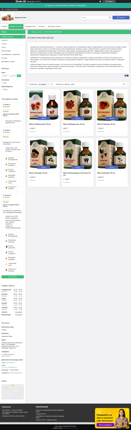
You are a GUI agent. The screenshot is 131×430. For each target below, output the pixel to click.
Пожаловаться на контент (70, 428)
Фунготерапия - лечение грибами (12, 410)
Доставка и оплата (54, 26)
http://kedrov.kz (10, 362)
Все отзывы (13, 277)
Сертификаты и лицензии (11, 54)
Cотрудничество (41, 414)
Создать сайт (30, 1)
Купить (43, 118)
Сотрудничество (30, 26)
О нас (4, 47)
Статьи (4, 44)
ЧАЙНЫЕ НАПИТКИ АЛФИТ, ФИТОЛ (13, 416)
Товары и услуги (15, 26)
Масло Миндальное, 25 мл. (74, 124)
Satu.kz (74, 426)
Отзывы (4, 58)
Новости (4, 40)
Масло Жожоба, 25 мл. (106, 173)
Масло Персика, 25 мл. (106, 124)
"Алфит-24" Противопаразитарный (12, 227)
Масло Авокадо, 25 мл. (38, 173)
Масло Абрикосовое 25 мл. (40, 124)
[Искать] (110, 17)
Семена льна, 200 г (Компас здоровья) (11, 217)
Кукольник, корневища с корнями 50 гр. (13, 121)
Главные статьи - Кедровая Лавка (46, 420)
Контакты (42, 26)
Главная (4, 26)
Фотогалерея (6, 51)
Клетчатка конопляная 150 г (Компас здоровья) (12, 222)
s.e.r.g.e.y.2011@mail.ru (9, 367)
